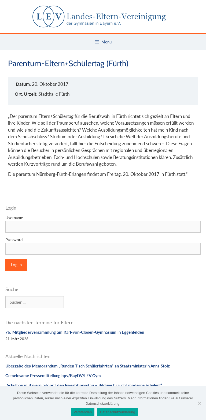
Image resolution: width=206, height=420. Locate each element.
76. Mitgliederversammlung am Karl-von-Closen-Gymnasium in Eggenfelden (74, 332)
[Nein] (199, 403)
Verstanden (82, 412)
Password (14, 239)
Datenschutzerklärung (117, 412)
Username (14, 217)
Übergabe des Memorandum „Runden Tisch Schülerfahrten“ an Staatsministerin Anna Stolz (87, 365)
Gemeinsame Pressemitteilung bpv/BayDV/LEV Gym (53, 375)
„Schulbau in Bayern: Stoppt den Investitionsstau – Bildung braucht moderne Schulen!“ (83, 385)
